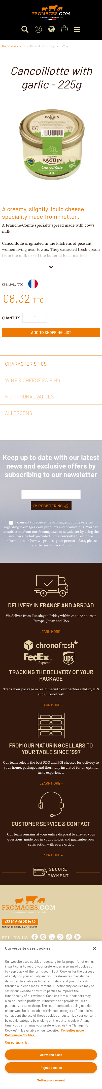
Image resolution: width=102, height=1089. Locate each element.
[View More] (51, 266)
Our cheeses (20, 46)
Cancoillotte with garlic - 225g (49, 46)
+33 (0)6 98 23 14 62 (20, 922)
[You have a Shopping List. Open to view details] (64, 29)
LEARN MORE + (51, 631)
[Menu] (77, 29)
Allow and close (51, 1055)
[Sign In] (38, 29)
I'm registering (50, 505)
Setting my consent (51, 1080)
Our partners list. (17, 1042)
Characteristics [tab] (26, 364)
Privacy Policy (60, 545)
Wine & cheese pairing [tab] (32, 380)
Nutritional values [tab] (29, 396)
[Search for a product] (25, 29)
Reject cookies (51, 1068)
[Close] (94, 948)
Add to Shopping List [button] (51, 332)
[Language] (51, 29)
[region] (51, 1015)
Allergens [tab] (18, 413)
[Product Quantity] (34, 318)
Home (6, 46)
